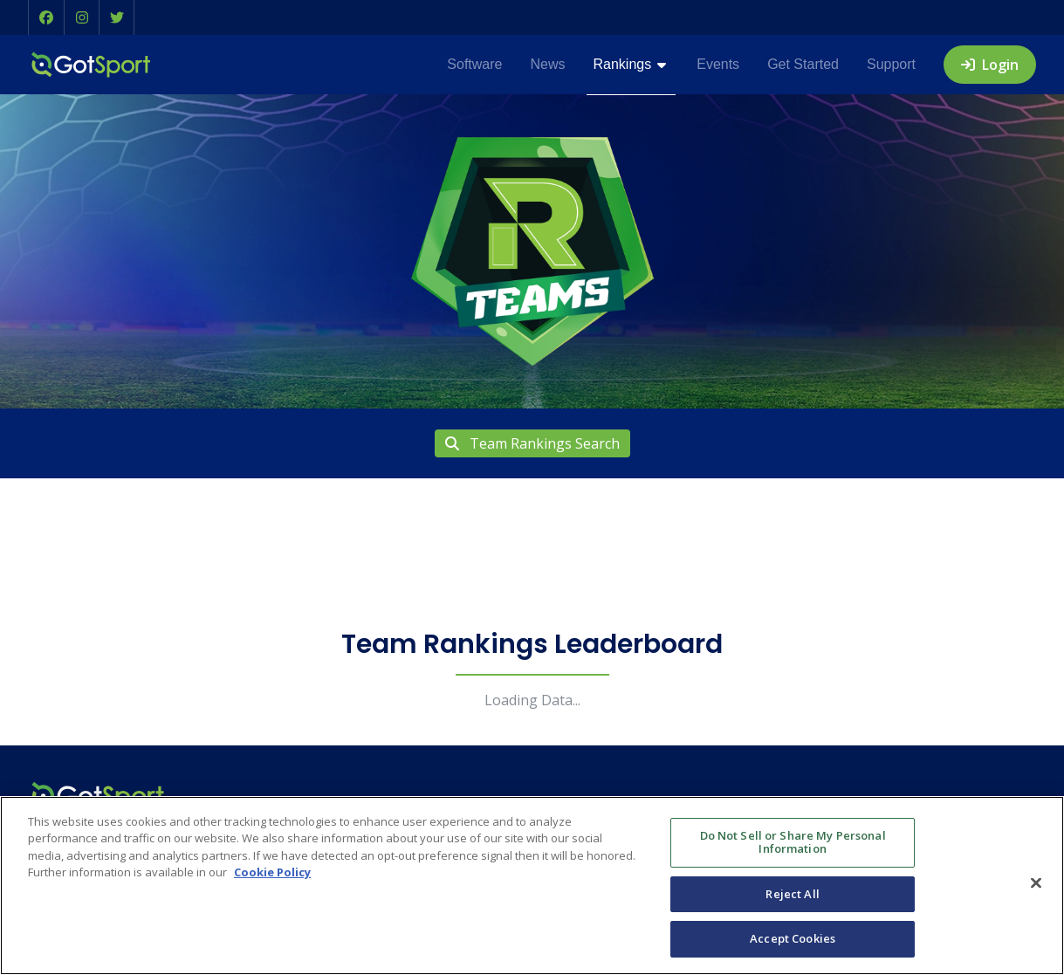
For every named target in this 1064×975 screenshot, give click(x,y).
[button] (46, 17)
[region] (532, 885)
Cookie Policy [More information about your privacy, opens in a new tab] (272, 872)
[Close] (1036, 883)
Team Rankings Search (532, 443)
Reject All (792, 894)
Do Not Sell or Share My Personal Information (793, 842)
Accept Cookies (792, 938)
